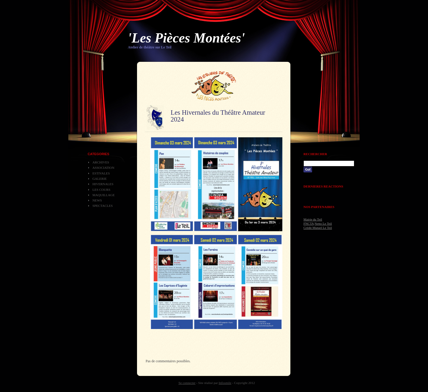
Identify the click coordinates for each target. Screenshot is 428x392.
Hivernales (102, 184)
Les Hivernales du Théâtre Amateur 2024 (218, 116)
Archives (100, 162)
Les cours (101, 189)
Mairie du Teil (312, 219)
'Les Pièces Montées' (186, 37)
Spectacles (102, 205)
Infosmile (225, 383)
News (97, 200)
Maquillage (103, 195)
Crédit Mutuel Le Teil (317, 227)
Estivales (101, 173)
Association (103, 167)
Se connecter (187, 383)
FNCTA (308, 223)
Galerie (99, 178)
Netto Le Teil (323, 223)
